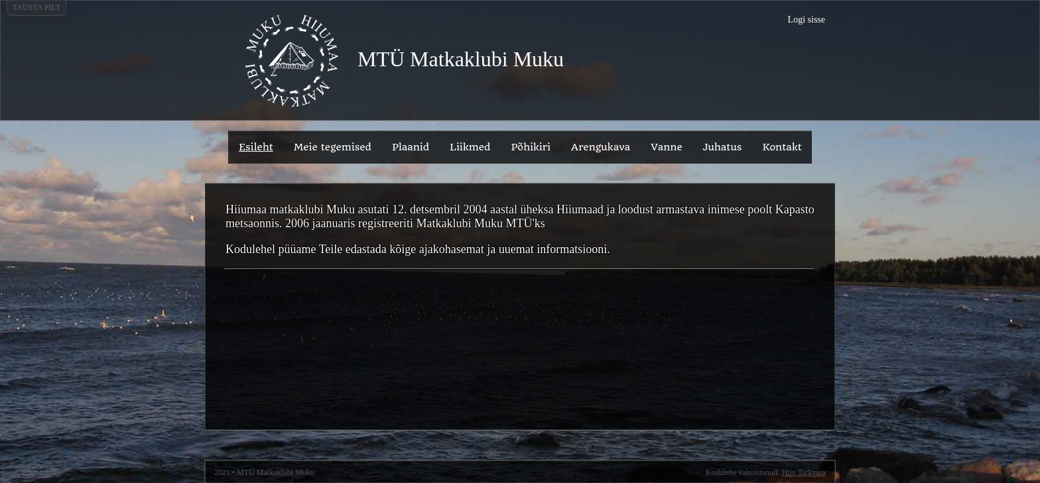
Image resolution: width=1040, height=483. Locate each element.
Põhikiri (530, 147)
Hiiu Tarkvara (803, 472)
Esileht (256, 147)
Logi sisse (806, 20)
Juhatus (722, 147)
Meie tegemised (332, 147)
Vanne (666, 147)
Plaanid (410, 147)
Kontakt (782, 147)
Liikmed (470, 147)
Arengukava (600, 147)
